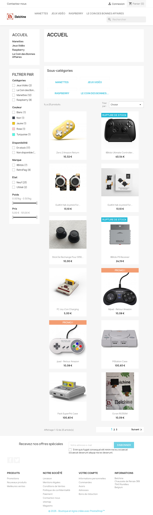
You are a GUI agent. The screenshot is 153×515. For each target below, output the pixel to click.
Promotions (13, 478)
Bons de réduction (88, 494)
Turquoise (24, 134)
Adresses (84, 490)
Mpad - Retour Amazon (120, 309)
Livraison (47, 478)
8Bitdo (22, 165)
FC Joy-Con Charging (68, 309)
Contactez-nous (16, 3)
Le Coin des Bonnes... (95, 93)
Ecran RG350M (120, 413)
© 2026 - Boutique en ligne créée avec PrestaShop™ (76, 511)
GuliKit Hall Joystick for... (67, 204)
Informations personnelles (92, 478)
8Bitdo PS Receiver (120, 257)
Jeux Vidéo (58, 13)
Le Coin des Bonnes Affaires (105, 13)
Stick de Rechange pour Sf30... (68, 257)
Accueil (20, 34)
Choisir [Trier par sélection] (126, 104)
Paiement (48, 494)
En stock (23, 147)
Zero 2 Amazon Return (67, 152)
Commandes (85, 482)
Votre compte (88, 473)
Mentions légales (51, 482)
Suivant (137, 429)
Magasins (48, 505)
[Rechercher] (126, 19)
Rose (21, 129)
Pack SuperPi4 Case (68, 413)
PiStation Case (119, 361)
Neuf (22, 182)
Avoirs (82, 486)
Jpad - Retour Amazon (67, 361)
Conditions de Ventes (54, 486)
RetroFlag (24, 169)
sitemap (47, 501)
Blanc (21, 112)
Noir (21, 117)
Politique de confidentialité (56, 490)
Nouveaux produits (17, 482)
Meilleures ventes (16, 486)
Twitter (17, 460)
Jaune (21, 123)
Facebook (10, 460)
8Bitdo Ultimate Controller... (120, 152)
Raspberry (76, 13)
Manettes (41, 13)
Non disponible (26, 152)
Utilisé (22, 187)
